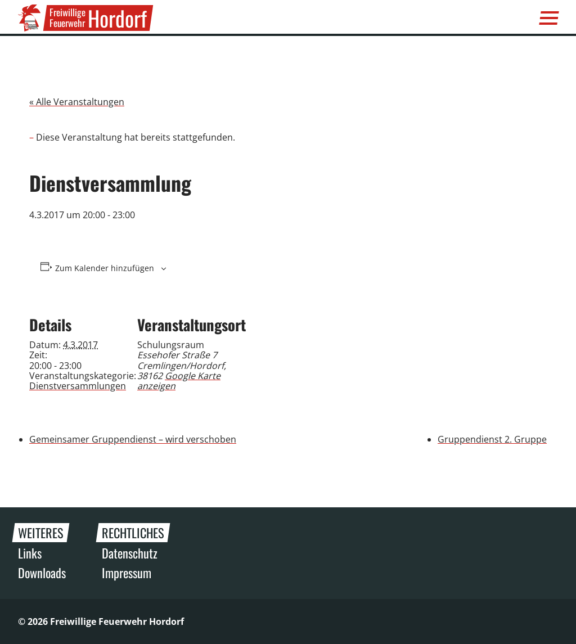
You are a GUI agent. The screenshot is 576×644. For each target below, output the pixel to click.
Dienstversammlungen (77, 386)
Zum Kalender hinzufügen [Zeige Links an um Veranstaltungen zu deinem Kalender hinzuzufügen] (104, 268)
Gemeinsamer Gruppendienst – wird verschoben (132, 439)
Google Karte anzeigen (178, 381)
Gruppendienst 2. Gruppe (492, 439)
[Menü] (549, 18)
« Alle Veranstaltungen (76, 102)
